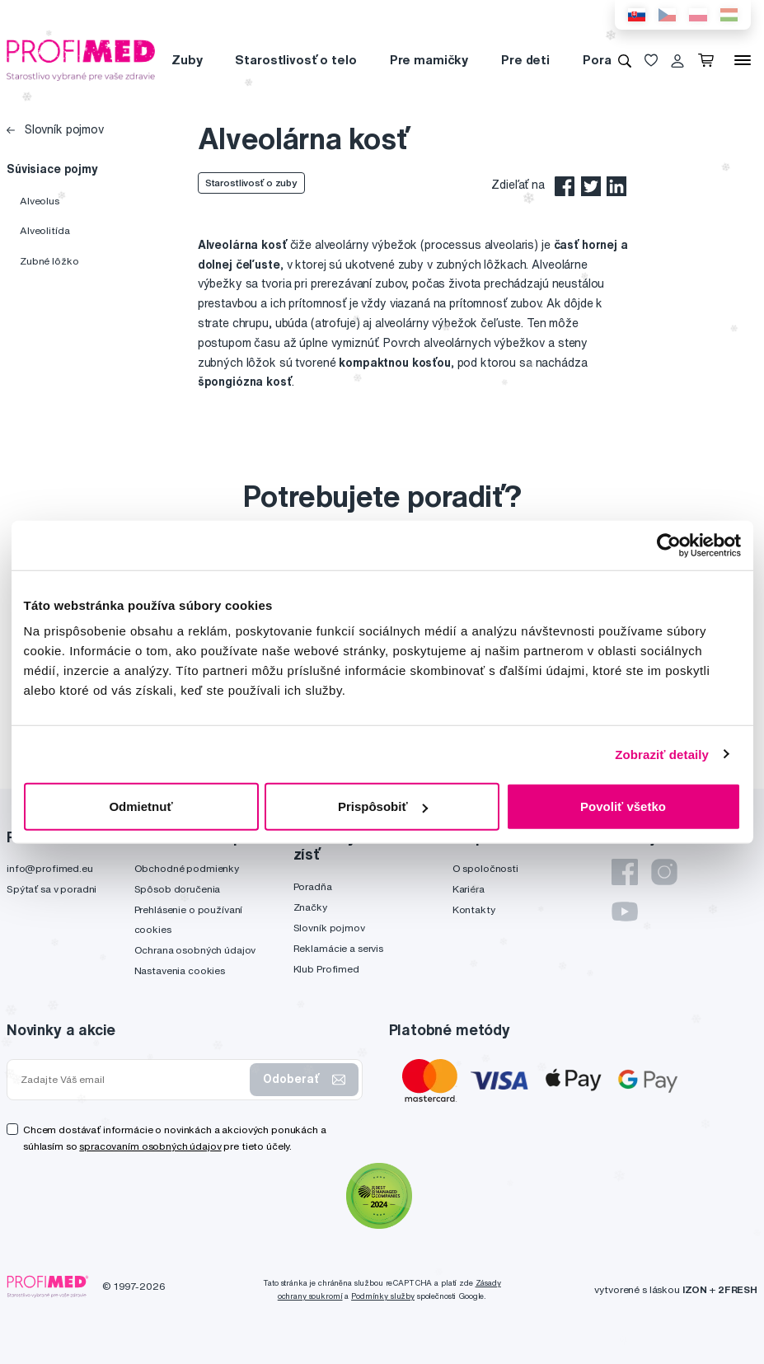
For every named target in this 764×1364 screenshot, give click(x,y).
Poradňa (608, 60)
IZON (694, 1289)
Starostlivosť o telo (295, 60)
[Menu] (742, 60)
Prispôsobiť (383, 806)
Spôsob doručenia (177, 889)
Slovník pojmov (55, 129)
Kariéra (468, 889)
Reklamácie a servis (338, 948)
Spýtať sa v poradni (51, 889)
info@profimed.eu (50, 868)
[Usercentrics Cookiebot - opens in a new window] (669, 544)
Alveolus (39, 200)
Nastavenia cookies (179, 970)
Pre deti (525, 60)
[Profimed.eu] (81, 59)
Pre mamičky (429, 60)
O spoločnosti (485, 868)
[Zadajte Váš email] (132, 1079)
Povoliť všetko (623, 806)
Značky (310, 907)
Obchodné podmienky (186, 868)
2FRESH (737, 1289)
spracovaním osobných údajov (150, 1146)
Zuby (186, 60)
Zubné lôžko (49, 260)
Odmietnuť (140, 806)
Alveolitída (44, 230)
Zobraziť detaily (662, 754)
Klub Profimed (326, 968)
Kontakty (473, 909)
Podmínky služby (383, 1296)
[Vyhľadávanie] (625, 60)
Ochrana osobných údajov (195, 949)
